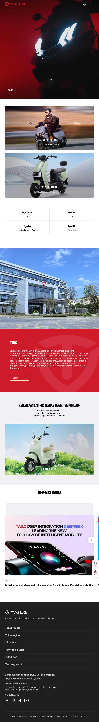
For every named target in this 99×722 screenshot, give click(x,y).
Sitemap (57, 717)
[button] (46, 473)
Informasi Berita (15, 649)
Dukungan (11, 656)
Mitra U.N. (11, 642)
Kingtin (51, 717)
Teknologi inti (13, 635)
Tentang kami (13, 664)
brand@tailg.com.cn (16, 683)
